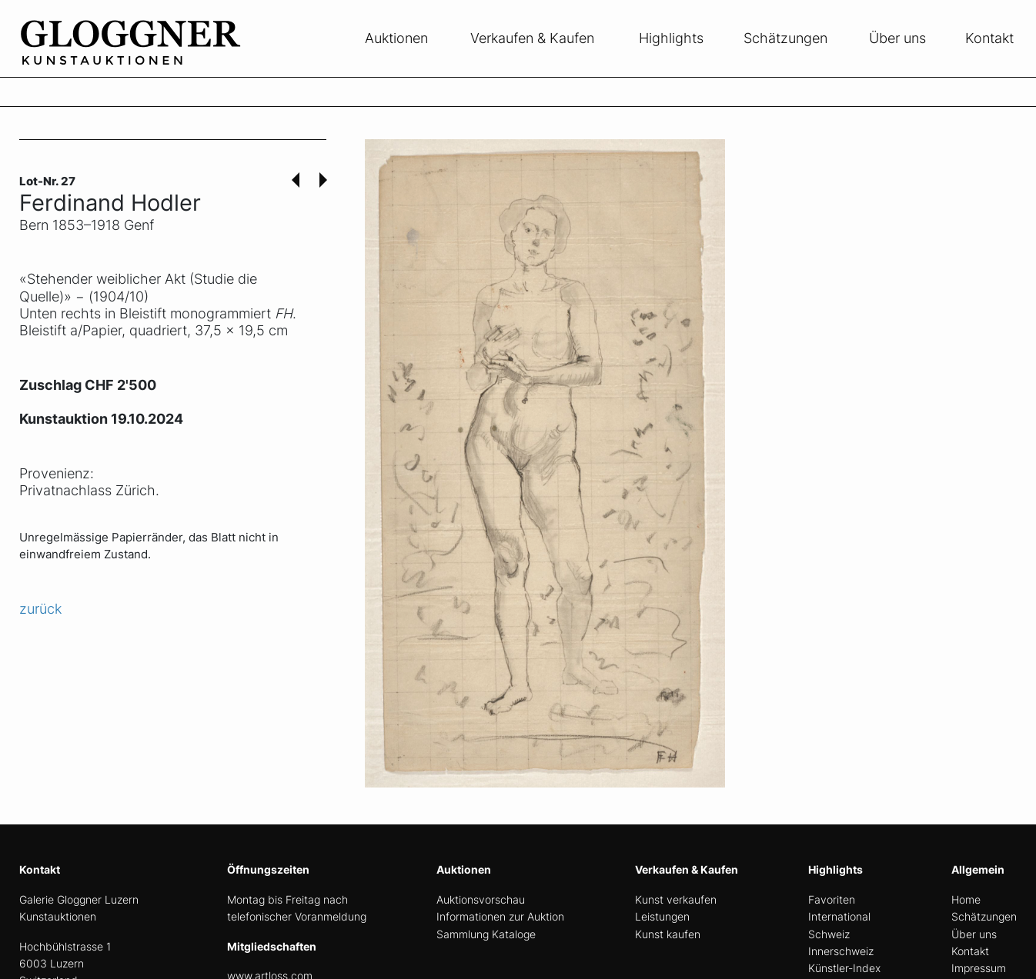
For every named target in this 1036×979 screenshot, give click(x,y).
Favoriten (831, 899)
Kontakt (989, 38)
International (839, 916)
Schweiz (829, 934)
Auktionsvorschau (480, 899)
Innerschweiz (841, 950)
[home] (134, 68)
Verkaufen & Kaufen (532, 38)
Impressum (978, 967)
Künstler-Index (844, 967)
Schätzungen (785, 38)
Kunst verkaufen (676, 899)
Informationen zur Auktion (500, 916)
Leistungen (662, 916)
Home (966, 899)
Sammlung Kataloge (486, 934)
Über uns (897, 38)
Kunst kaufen (667, 934)
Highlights (671, 38)
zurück (40, 609)
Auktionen (396, 38)
